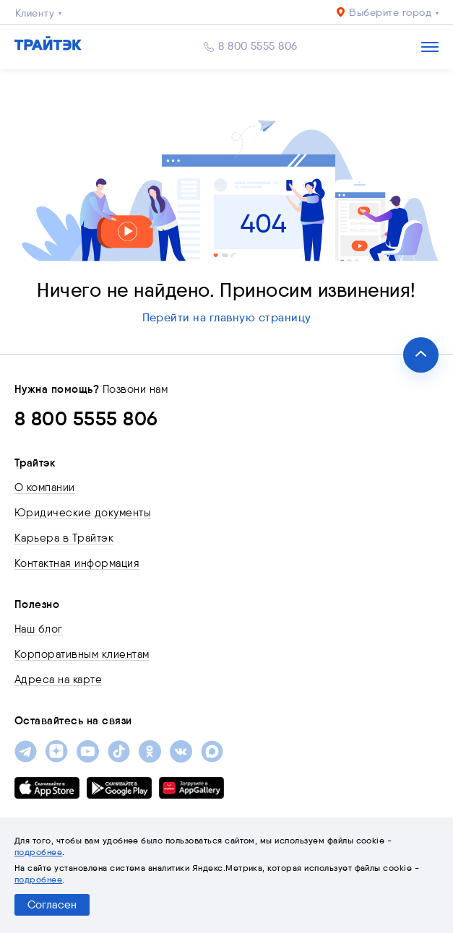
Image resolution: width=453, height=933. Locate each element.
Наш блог (38, 628)
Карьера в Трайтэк (63, 537)
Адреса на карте (58, 679)
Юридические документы (82, 512)
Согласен (52, 904)
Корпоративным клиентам (82, 654)
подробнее (38, 851)
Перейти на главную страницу (226, 317)
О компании (44, 487)
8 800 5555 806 (258, 46)
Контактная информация (76, 563)
